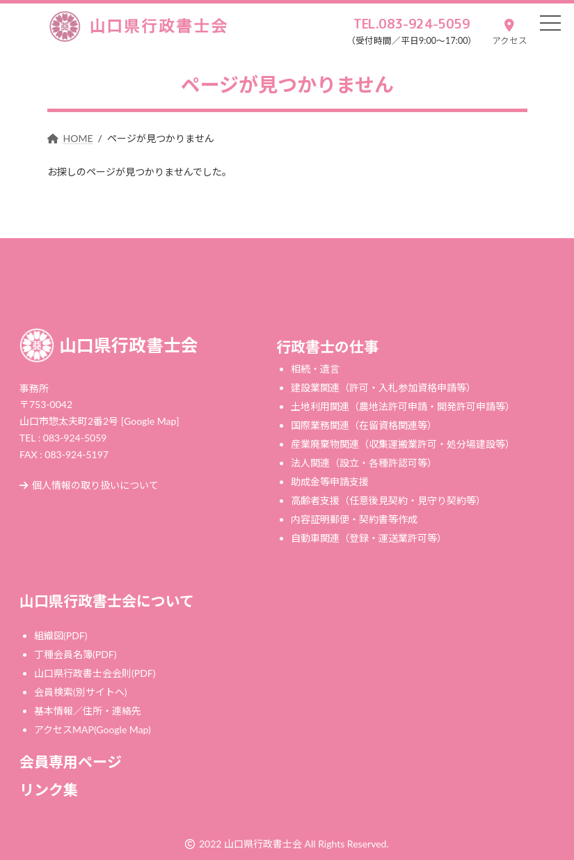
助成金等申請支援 (330, 481)
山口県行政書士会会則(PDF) (94, 673)
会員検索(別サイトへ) (80, 692)
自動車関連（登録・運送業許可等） (369, 538)
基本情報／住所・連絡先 (87, 711)
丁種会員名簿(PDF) (75, 654)
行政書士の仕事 (327, 346)
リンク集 (48, 790)
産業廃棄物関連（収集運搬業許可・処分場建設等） (403, 444)
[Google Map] (150, 421)
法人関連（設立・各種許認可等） (364, 463)
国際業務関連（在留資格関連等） (364, 425)
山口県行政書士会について (106, 600)
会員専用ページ (70, 761)
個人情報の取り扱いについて (89, 486)
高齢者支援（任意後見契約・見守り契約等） (388, 500)
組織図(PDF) (60, 635)
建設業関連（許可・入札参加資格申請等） (383, 387)
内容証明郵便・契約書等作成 (354, 519)
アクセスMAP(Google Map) (92, 729)
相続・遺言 (315, 369)
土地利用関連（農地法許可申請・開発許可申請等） (403, 406)
